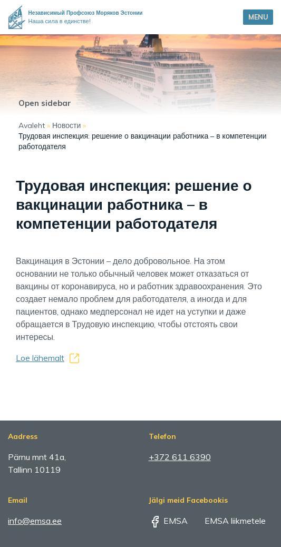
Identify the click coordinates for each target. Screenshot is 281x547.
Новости (66, 125)
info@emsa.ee (35, 520)
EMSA (168, 520)
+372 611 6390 (180, 457)
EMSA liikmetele (228, 520)
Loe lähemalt (40, 358)
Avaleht (31, 125)
